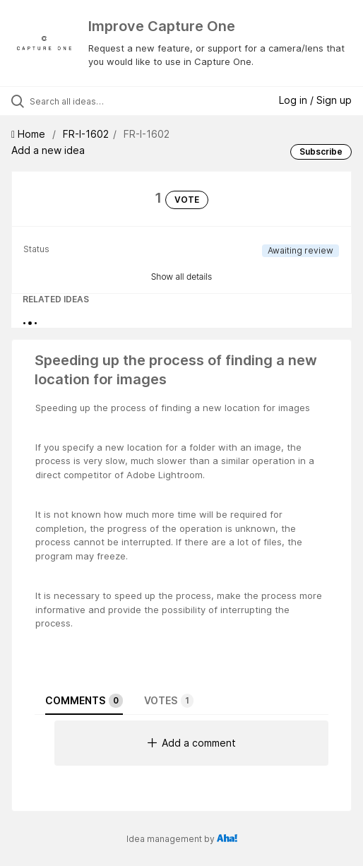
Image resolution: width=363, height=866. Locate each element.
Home (29, 134)
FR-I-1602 (86, 134)
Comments (84, 701)
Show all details (182, 276)
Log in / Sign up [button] (315, 100)
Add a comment (192, 743)
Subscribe (321, 151)
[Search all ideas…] (108, 101)
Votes (169, 701)
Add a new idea (48, 150)
